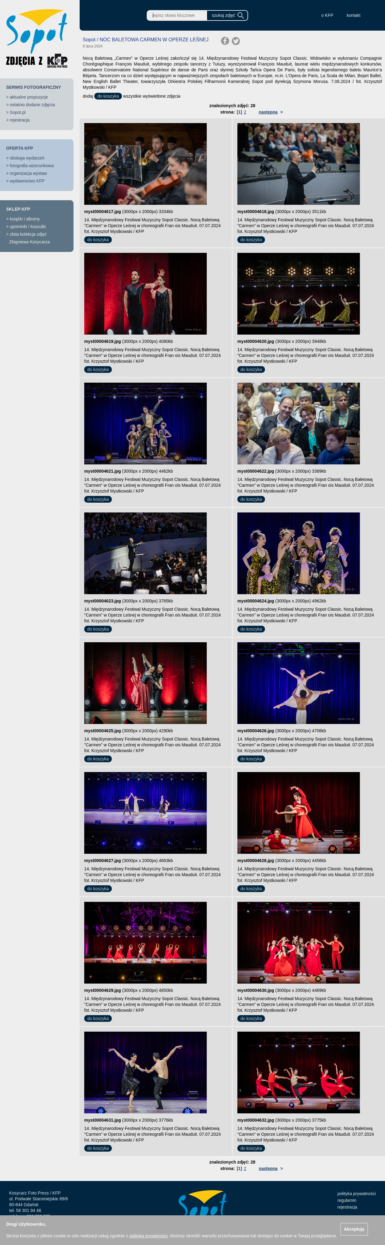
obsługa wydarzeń (27, 158)
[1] (239, 112)
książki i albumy (25, 218)
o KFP (327, 15)
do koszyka (108, 96)
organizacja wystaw (28, 173)
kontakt (353, 15)
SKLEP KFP (18, 209)
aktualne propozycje (29, 97)
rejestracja (20, 120)
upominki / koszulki (28, 226)
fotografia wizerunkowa (32, 165)
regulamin (347, 1200)
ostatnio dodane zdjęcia (32, 104)
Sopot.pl (17, 112)
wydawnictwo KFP (27, 180)
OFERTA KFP (19, 148)
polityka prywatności (357, 1193)
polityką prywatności (148, 1235)
